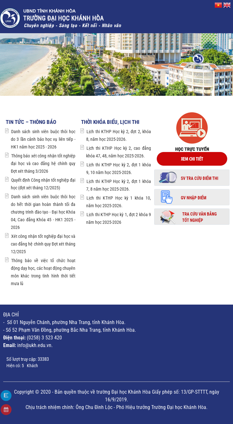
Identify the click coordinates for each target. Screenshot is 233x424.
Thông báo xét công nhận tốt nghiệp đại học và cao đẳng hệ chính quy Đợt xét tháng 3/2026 (43, 163)
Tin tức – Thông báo (31, 122)
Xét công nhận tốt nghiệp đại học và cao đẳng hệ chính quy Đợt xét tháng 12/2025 (43, 244)
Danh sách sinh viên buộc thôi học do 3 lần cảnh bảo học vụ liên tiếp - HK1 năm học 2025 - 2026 (43, 139)
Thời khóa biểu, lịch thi (110, 122)
